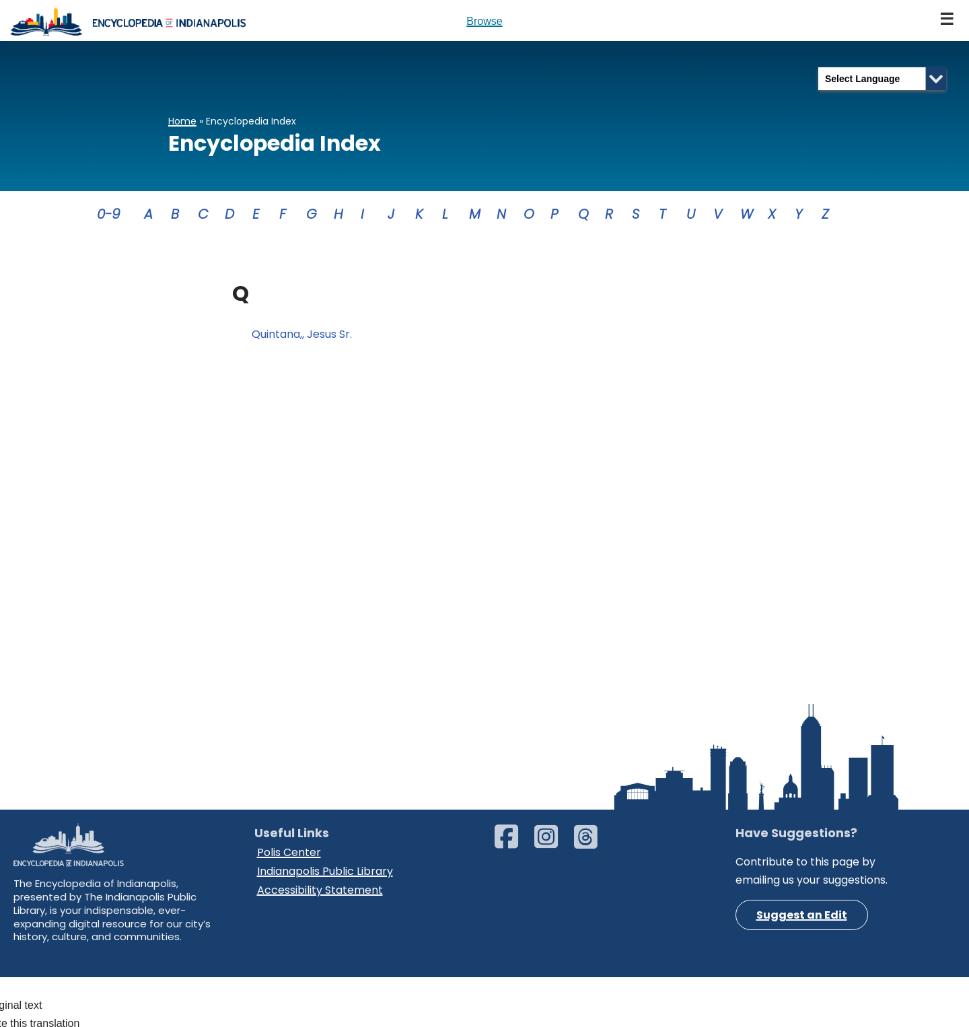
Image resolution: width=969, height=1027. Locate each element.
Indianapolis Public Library (325, 943)
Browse (484, 21)
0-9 (108, 214)
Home (182, 121)
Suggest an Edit (801, 988)
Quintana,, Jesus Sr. (302, 335)
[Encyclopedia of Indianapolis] (128, 20)
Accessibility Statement (320, 961)
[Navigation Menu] (947, 20)
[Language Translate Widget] (882, 78)
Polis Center (289, 925)
